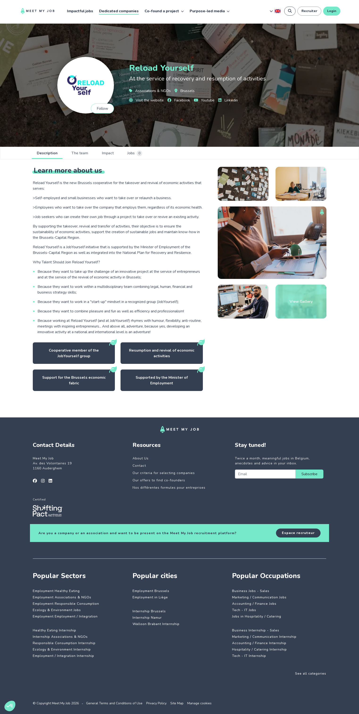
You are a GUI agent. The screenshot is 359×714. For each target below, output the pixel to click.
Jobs (139, 153)
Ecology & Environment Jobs (57, 610)
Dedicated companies (119, 11)
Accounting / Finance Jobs (254, 603)
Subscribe (309, 474)
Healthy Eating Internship (54, 630)
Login (331, 11)
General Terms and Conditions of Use (114, 703)
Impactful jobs (80, 11)
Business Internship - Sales (255, 630)
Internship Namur (147, 617)
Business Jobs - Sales (250, 591)
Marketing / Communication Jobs (259, 597)
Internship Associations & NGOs (60, 636)
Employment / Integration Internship (63, 656)
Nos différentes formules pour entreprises (169, 487)
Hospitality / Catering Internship (259, 649)
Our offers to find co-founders (159, 480)
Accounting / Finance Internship (259, 643)
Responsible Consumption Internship (64, 643)
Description (48, 153)
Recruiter (309, 11)
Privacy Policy (156, 703)
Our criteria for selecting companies (164, 473)
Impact (111, 153)
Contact (139, 465)
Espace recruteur (298, 533)
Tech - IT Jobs (244, 610)
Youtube (204, 100)
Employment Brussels (151, 591)
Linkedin (228, 100)
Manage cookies (199, 703)
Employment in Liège (150, 597)
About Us (141, 458)
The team (82, 153)
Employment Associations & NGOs (62, 597)
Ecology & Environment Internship (62, 649)
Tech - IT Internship (249, 656)
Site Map (177, 703)
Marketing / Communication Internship (264, 636)
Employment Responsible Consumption (66, 603)
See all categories (310, 673)
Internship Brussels (149, 611)
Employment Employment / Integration (65, 616)
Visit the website (146, 100)
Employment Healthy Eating (56, 591)
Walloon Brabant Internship (156, 624)
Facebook (178, 100)
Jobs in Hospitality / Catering (256, 616)
